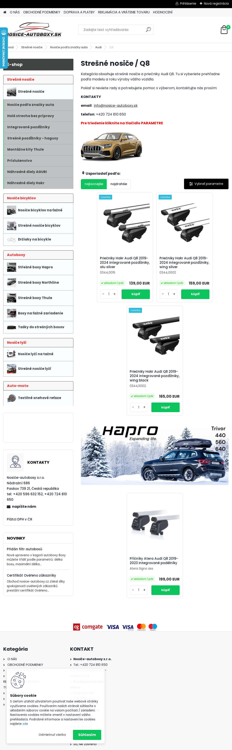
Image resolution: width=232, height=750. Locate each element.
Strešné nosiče (32, 47)
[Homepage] (4, 12)
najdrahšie (118, 184)
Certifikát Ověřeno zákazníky (31, 575)
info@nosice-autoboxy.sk (116, 105)
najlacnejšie (94, 184)
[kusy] (93, 299)
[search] (148, 31)
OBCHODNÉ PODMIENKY (41, 12)
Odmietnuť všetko (52, 735)
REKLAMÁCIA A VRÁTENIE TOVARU (124, 12)
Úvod (10, 47)
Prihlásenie (188, 3)
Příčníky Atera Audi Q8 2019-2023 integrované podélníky (154, 454)
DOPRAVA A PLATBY (79, 12)
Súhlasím (87, 734)
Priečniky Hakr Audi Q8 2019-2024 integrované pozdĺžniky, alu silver (105, 262)
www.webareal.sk (134, 745)
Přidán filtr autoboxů (24, 549)
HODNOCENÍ (162, 12)
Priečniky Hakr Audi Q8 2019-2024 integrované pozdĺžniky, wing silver (154, 262)
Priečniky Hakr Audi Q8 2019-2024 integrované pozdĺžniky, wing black (204, 262)
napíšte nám (24, 506)
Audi (98, 47)
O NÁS (15, 12)
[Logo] (33, 30)
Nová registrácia (216, 3)
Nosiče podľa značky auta (69, 47)
